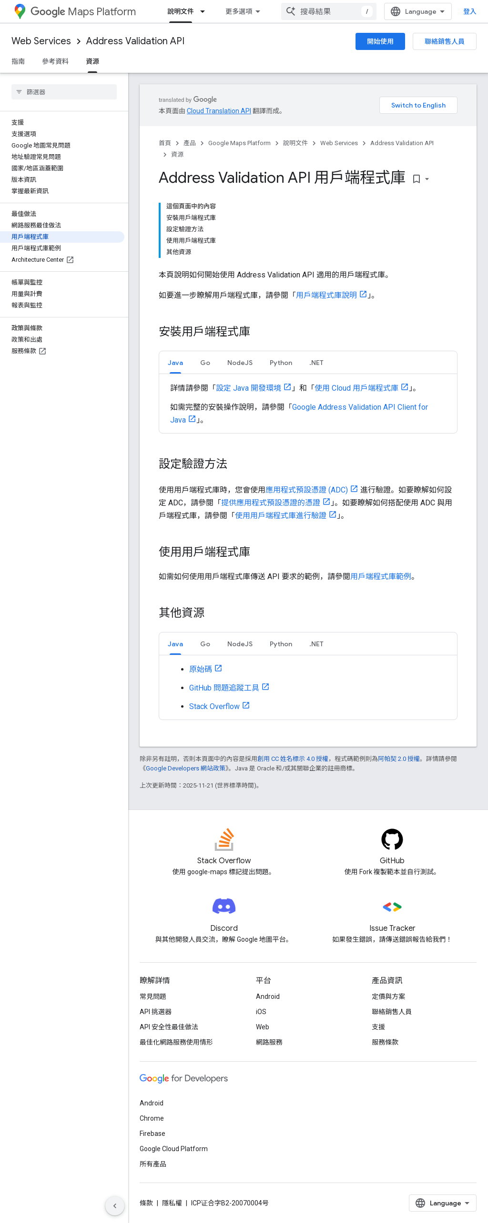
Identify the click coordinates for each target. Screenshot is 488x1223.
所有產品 (153, 1164)
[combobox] (328, 11)
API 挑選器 (156, 1012)
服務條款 (385, 1042)
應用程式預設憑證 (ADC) (306, 489)
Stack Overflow (214, 706)
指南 (18, 61)
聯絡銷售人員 (445, 41)
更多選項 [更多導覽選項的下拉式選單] (238, 11)
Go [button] (205, 362)
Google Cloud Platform (174, 1149)
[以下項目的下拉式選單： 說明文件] (205, 11)
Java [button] (175, 362)
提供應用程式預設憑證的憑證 (270, 502)
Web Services (41, 41)
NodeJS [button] (240, 362)
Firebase (152, 1133)
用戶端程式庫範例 (380, 576)
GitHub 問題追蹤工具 (224, 687)
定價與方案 (388, 996)
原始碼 (200, 669)
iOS (261, 1012)
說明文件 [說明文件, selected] (180, 11)
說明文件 (295, 143)
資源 (177, 154)
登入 (470, 11)
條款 (146, 1203)
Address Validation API (135, 41)
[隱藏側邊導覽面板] (114, 1205)
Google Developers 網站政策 (185, 768)
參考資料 (55, 61)
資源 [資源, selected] (92, 61)
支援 (378, 1027)
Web (262, 1027)
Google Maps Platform (239, 143)
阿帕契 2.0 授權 (399, 758)
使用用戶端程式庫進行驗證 (280, 515)
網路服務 (269, 1042)
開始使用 (380, 41)
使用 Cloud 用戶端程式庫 (356, 388)
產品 (189, 143)
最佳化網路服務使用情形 (176, 1042)
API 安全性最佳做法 (169, 1027)
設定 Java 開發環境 (248, 388)
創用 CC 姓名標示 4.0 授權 (292, 758)
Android (268, 996)
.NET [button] (316, 362)
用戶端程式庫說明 (326, 295)
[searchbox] (64, 91)
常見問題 (153, 996)
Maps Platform (83, 11)
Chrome (152, 1118)
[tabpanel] (308, 403)
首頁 (165, 143)
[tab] (175, 362)
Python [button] (281, 362)
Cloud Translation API (219, 111)
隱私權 (172, 1203)
